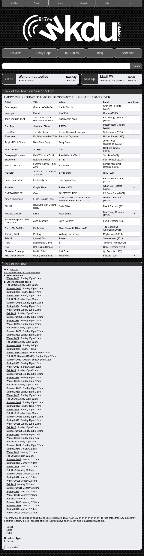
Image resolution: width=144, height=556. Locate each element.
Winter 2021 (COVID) (17, 352)
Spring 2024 (13, 306)
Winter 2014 (13, 452)
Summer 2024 (14, 302)
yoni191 (14, 269)
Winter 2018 (13, 395)
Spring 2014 (13, 448)
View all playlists (12, 547)
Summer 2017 (14, 402)
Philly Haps (43, 53)
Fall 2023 (11, 313)
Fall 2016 (11, 413)
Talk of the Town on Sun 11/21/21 (29, 91)
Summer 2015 (14, 431)
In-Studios (72, 53)
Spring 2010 (13, 509)
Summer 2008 (14, 505)
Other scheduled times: (19, 282)
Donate (37, 3)
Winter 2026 (13, 278)
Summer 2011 (14, 488)
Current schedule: (14, 275)
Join (107, 3)
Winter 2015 (13, 438)
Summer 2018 (14, 388)
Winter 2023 (13, 324)
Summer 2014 (14, 445)
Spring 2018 (13, 391)
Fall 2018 (11, 384)
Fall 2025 (11, 285)
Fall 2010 (11, 498)
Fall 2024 (11, 299)
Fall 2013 (11, 456)
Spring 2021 (13, 349)
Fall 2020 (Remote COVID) (20, 356)
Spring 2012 (13, 477)
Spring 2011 (13, 491)
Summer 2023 (14, 317)
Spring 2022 (13, 334)
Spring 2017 (13, 406)
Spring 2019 (13, 377)
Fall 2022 (11, 327)
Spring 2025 (13, 292)
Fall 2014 (11, 441)
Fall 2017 (11, 399)
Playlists (15, 53)
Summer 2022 (14, 331)
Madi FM (107, 77)
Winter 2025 (13, 295)
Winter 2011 (13, 495)
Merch (60, 3)
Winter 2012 (13, 481)
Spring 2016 (13, 420)
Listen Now (13, 3)
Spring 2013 (13, 463)
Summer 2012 (14, 473)
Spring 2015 (13, 434)
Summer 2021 (14, 345)
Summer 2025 (14, 288)
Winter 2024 (13, 310)
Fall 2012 (11, 470)
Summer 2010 (14, 502)
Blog (100, 53)
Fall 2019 (11, 370)
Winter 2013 (13, 466)
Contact (83, 3)
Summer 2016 (14, 416)
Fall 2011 (11, 484)
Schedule (128, 53)
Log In (130, 3)
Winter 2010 (13, 512)
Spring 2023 (13, 320)
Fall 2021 (11, 342)
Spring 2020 (13, 363)
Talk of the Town (16, 264)
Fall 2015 (11, 427)
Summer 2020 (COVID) (18, 359)
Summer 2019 (14, 374)
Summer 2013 (14, 459)
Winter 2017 (13, 409)
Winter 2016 (13, 424)
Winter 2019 (13, 381)
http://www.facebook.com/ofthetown (22, 272)
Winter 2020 (13, 367)
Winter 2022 (13, 338)
